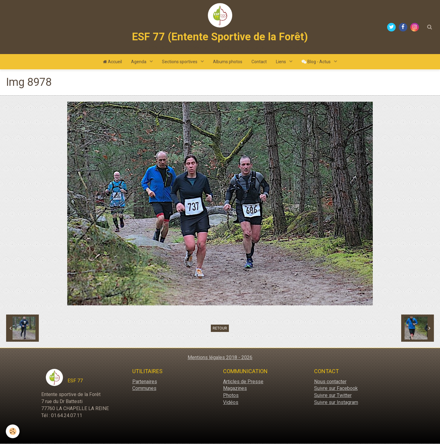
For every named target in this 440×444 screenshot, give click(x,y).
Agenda (139, 62)
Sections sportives (180, 62)
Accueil (112, 62)
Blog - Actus (317, 62)
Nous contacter (330, 382)
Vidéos (230, 403)
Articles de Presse (243, 382)
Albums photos (227, 62)
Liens (281, 62)
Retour (220, 328)
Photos (231, 396)
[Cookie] (13, 431)
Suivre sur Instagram (336, 403)
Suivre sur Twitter (333, 396)
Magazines (235, 388)
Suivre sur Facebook (336, 388)
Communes (144, 388)
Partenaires (144, 382)
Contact (259, 62)
